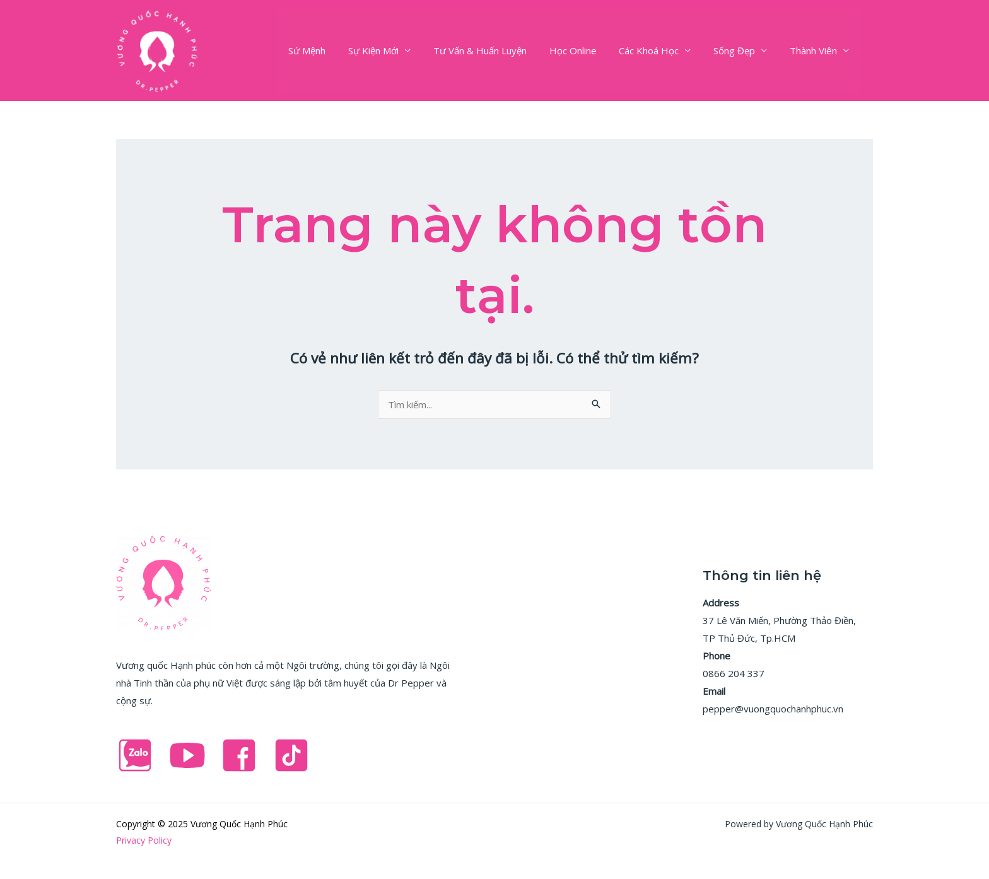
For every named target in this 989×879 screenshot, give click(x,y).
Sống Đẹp (740, 50)
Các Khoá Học (658, 50)
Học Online (585, 50)
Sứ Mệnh (330, 50)
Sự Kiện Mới (393, 50)
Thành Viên (815, 50)
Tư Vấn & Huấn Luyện (496, 50)
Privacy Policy (144, 840)
